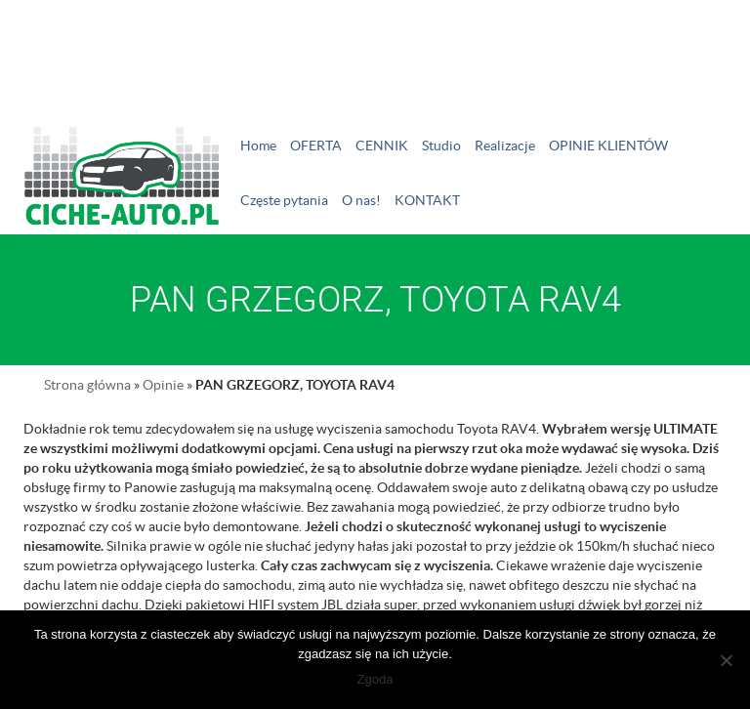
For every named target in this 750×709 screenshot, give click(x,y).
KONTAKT (427, 200)
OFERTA (316, 145)
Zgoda (375, 679)
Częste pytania (284, 200)
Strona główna (87, 385)
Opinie (163, 385)
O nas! (361, 200)
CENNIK (381, 145)
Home (258, 145)
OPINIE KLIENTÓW (608, 145)
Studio (441, 145)
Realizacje (505, 145)
